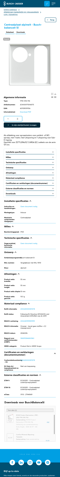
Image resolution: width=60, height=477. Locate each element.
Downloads (21, 32)
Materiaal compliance (30, 178)
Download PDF (25, 112)
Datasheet (10, 32)
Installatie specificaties (30, 152)
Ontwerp (30, 167)
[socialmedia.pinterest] (47, 462)
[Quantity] (13, 119)
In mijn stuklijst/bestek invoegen (22, 125)
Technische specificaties (30, 162)
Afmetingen (30, 173)
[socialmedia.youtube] (39, 462)
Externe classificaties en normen (30, 188)
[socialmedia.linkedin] (21, 462)
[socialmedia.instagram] (30, 462)
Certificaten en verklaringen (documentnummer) (30, 183)
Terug (50, 20)
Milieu (30, 157)
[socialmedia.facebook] (12, 462)
